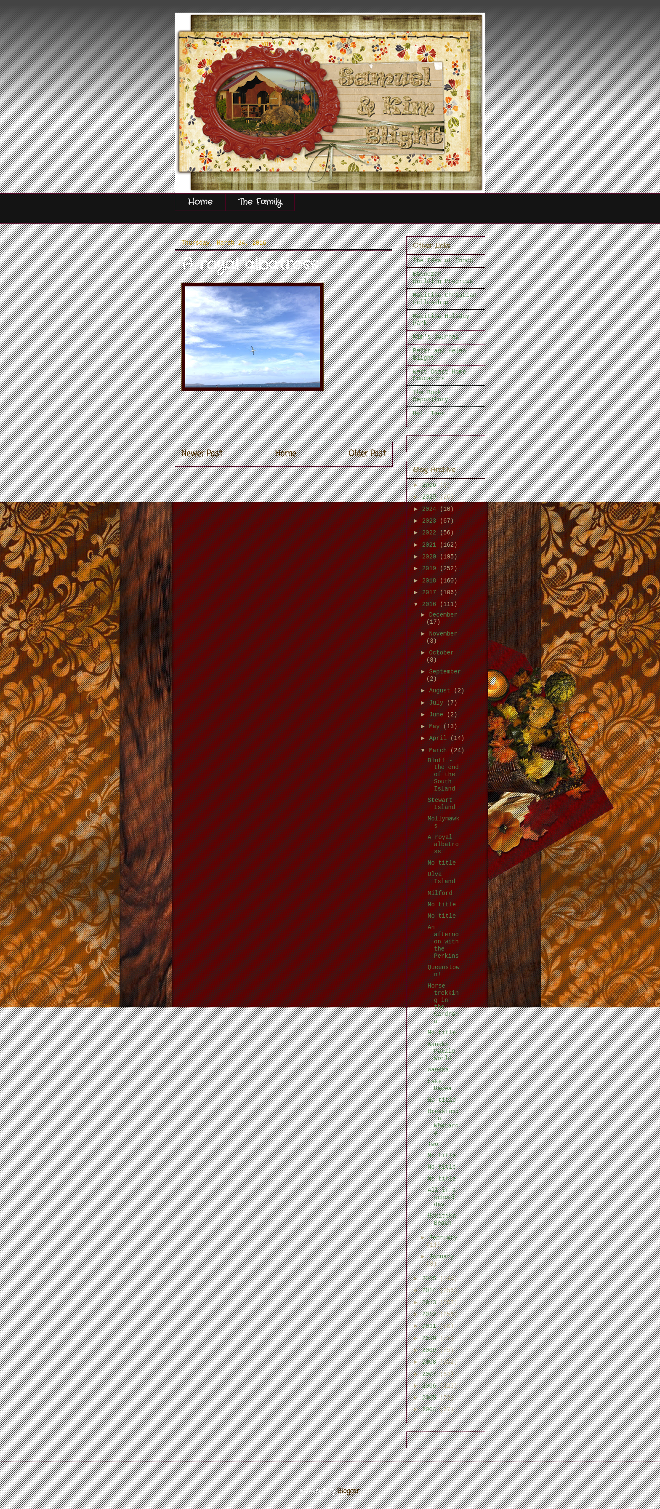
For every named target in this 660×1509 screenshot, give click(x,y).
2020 (431, 556)
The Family (260, 202)
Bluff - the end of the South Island (443, 774)
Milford (440, 893)
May (436, 726)
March (439, 750)
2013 (431, 1302)
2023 (431, 521)
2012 (431, 1314)
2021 (431, 545)
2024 (431, 509)
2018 (431, 580)
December (443, 615)
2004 (431, 1409)
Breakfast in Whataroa (444, 1122)
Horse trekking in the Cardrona (443, 1004)
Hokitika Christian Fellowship (444, 299)
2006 (431, 1386)
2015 (431, 1278)
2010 (431, 1338)
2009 (431, 1350)
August (441, 690)
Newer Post (201, 454)
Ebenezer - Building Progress (443, 278)
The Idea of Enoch (443, 260)
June (438, 714)
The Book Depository (430, 396)
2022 (431, 532)
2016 (431, 604)
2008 (431, 1362)
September (445, 671)
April (439, 738)
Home (200, 202)
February (443, 1237)
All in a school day (442, 1197)
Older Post (367, 454)
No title (442, 863)
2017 (431, 592)
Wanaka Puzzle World (441, 1051)
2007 (431, 1374)
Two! (435, 1144)
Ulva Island (441, 878)
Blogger (348, 1491)
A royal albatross (443, 844)
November (443, 633)
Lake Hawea (440, 1085)
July (438, 703)
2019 (431, 568)
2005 (431, 1397)
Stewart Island (441, 804)
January (441, 1256)
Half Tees (429, 413)
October (441, 652)
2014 (431, 1290)
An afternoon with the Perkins (443, 941)
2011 (431, 1326)
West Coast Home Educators (439, 375)
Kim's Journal (436, 337)
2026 (431, 485)
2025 (431, 497)
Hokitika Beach (442, 1219)
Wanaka (438, 1069)
